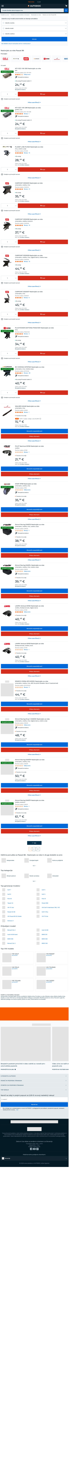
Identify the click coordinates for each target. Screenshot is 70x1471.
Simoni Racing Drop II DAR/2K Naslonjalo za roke (32, 720)
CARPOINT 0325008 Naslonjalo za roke (29, 220)
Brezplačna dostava (20, 89)
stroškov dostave (24, 165)
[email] (34, 1099)
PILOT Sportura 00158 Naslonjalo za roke (29, 447)
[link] (66, 6)
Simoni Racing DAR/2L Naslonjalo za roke (29, 566)
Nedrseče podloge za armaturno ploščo (11, 999)
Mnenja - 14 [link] (27, 225)
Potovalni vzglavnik (59, 997)
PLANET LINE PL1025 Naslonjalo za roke (29, 148)
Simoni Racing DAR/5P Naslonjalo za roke (29, 760)
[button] (66, 10)
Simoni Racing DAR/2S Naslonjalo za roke (29, 525)
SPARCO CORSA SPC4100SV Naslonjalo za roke (36, 682)
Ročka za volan (26, 999)
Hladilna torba (31, 996)
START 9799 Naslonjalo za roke (26, 484)
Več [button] (17, 1110)
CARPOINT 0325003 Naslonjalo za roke (29, 184)
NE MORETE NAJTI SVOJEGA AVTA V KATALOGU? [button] (16, 43)
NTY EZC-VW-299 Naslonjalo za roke (28, 108)
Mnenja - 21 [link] (27, 189)
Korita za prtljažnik (22, 996)
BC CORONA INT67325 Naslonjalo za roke (29, 368)
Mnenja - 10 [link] (27, 261)
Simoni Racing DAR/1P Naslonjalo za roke (29, 801)
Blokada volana (49, 996)
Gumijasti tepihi (12, 996)
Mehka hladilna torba (59, 996)
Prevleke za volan (40, 996)
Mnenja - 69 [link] (27, 373)
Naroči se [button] (34, 1104)
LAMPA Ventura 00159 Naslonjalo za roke (29, 644)
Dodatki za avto (5, 14)
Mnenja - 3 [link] (27, 334)
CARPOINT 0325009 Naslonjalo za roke (31, 256)
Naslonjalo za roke (36, 14)
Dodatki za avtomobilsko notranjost (20, 14)
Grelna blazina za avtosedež (38, 999)
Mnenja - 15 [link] (27, 153)
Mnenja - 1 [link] (26, 113)
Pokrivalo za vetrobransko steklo (18, 997)
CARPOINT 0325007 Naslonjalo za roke (29, 292)
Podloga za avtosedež (33, 997)
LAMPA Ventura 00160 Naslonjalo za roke (29, 607)
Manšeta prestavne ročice (47, 997)
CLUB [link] (39, 2)
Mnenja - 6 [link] (27, 297)
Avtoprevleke (4, 996)
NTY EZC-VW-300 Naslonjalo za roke (28, 69)
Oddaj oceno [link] (27, 74)
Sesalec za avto (5, 997)
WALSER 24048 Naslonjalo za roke (27, 407)
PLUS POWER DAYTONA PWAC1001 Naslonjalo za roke (34, 328)
